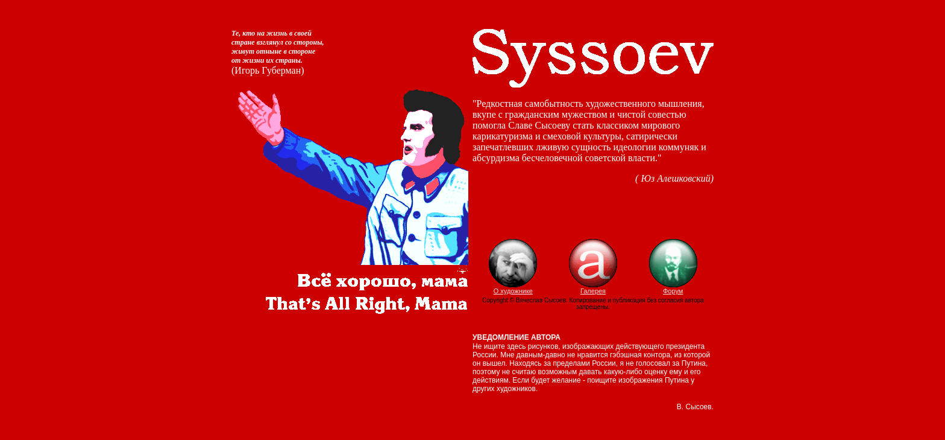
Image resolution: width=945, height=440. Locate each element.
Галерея (593, 288)
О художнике (513, 288)
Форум (673, 288)
